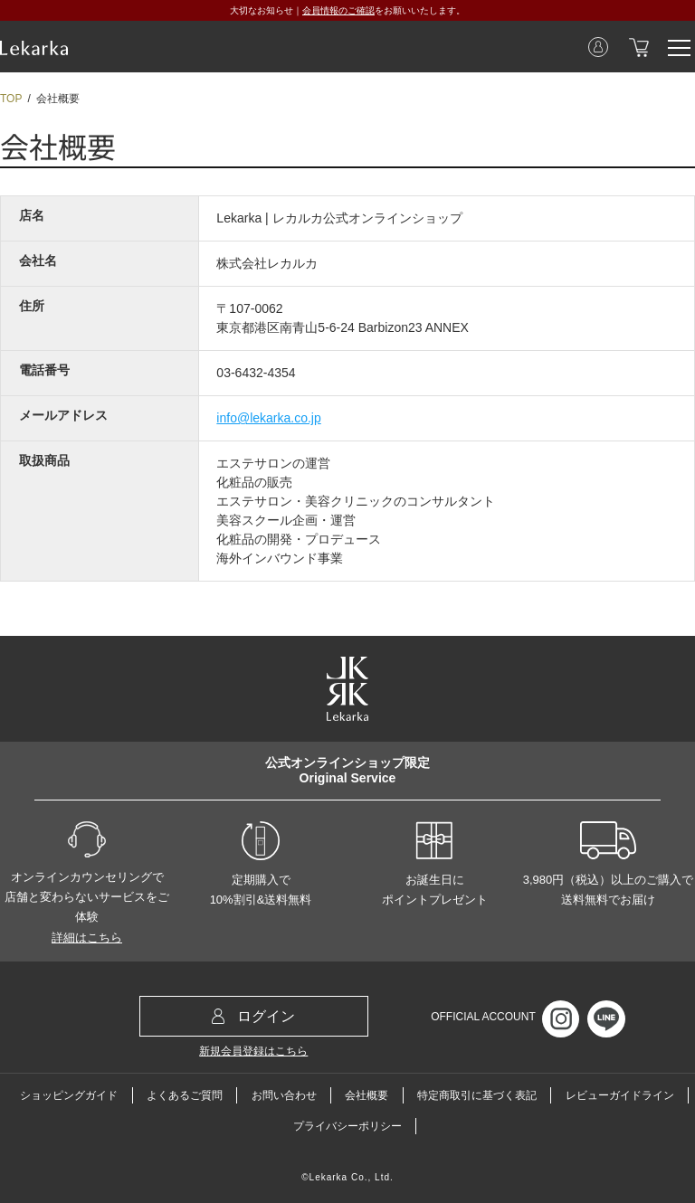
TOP (11, 98)
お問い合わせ (284, 1095)
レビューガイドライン (620, 1095)
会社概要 (366, 1095)
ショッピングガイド (69, 1095)
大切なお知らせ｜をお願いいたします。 (347, 10)
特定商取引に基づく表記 (477, 1095)
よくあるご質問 (185, 1095)
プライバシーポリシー (347, 1126)
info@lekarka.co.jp (268, 418)
